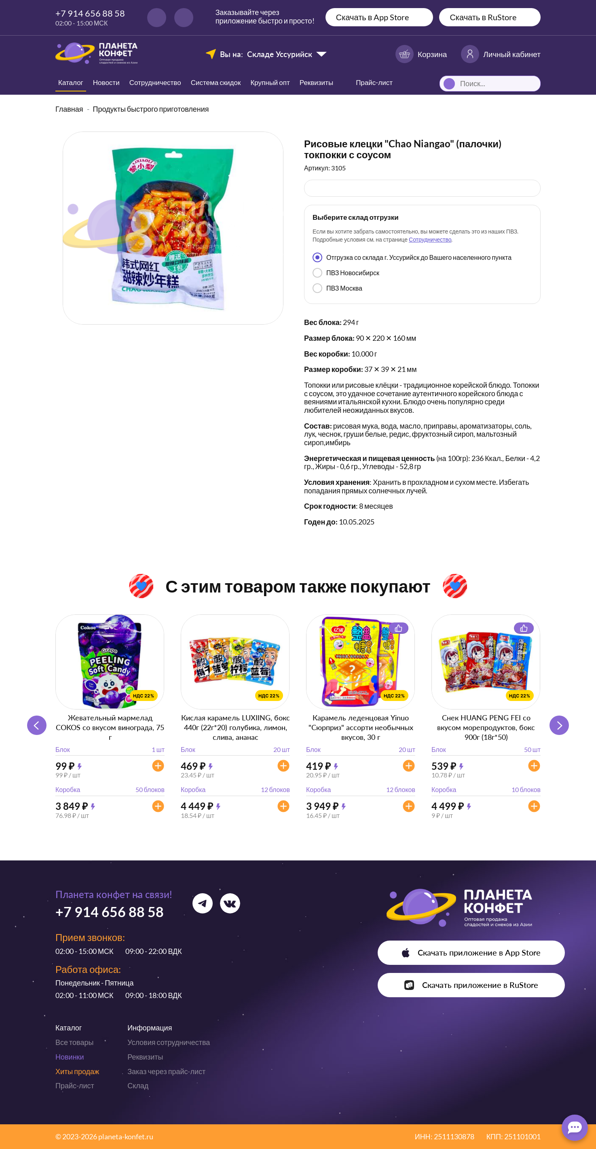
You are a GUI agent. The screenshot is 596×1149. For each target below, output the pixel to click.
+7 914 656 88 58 (90, 13)
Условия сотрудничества (168, 1042)
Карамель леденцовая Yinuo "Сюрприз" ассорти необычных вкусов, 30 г (361, 727)
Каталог (70, 82)
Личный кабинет (501, 54)
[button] (559, 725)
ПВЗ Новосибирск (346, 273)
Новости (106, 82)
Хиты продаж (77, 1071)
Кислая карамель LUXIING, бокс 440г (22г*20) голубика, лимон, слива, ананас (235, 727)
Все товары (74, 1042)
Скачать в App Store (372, 17)
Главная (69, 108)
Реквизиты (316, 82)
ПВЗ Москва (337, 288)
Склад (137, 1085)
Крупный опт (270, 82)
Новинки (69, 1056)
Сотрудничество (155, 82)
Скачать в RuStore (483, 17)
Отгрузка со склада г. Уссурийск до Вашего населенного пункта (412, 257)
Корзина (421, 54)
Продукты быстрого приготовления (151, 108)
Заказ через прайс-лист (166, 1071)
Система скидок (216, 82)
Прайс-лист (74, 1085)
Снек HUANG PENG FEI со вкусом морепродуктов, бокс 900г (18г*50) (486, 727)
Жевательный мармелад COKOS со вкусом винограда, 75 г (110, 727)
